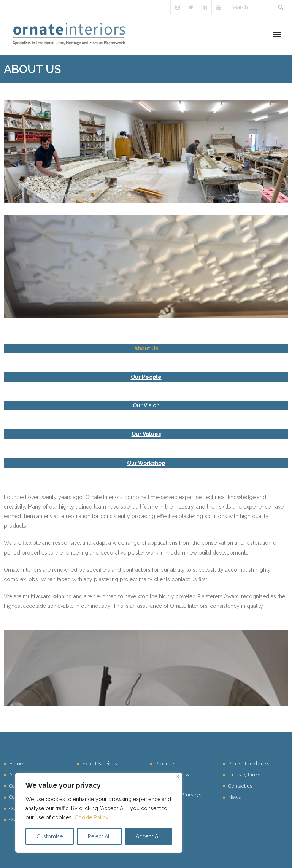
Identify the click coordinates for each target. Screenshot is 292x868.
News (234, 797)
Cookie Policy (92, 817)
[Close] (177, 776)
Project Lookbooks (248, 763)
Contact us (240, 786)
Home (16, 763)
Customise (49, 836)
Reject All (99, 836)
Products (165, 763)
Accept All (148, 836)
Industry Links (244, 774)
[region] (98, 813)
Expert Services (99, 763)
